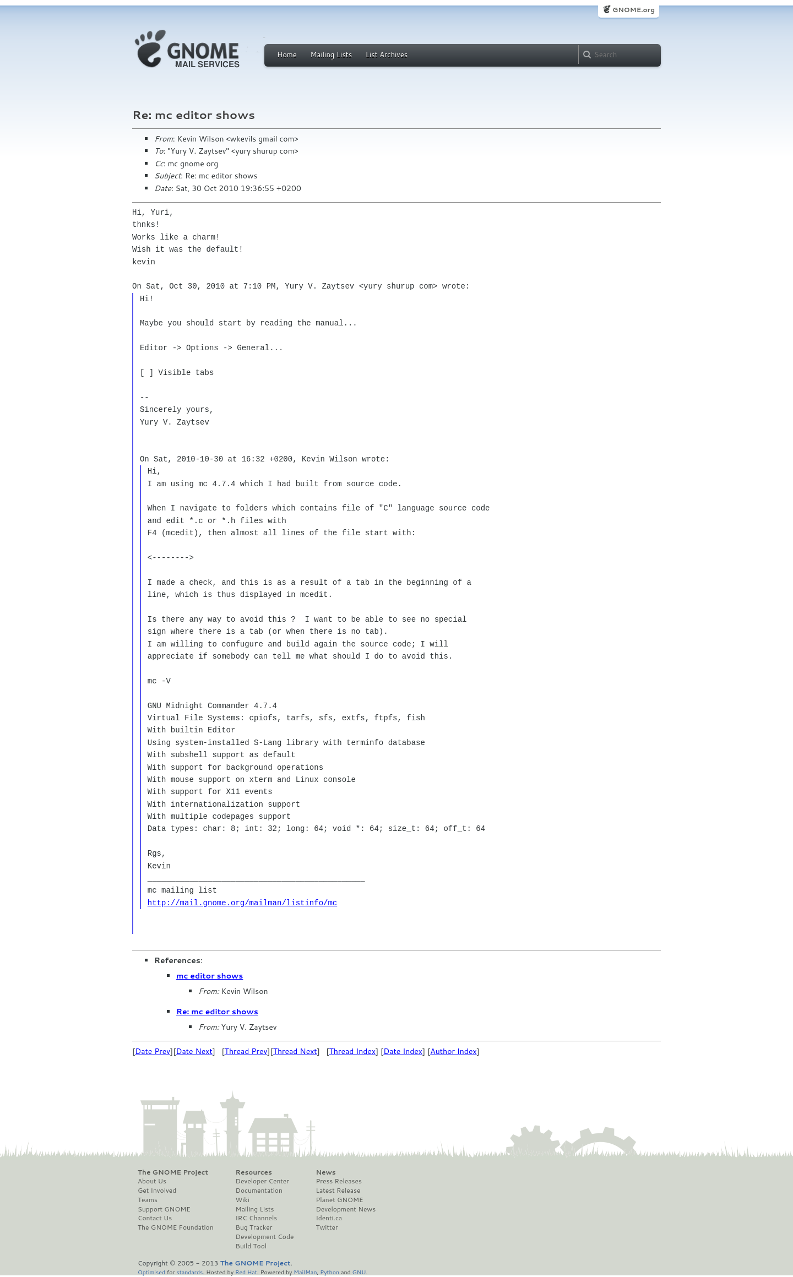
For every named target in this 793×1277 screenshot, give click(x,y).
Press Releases (338, 1181)
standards (189, 1272)
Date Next (194, 1051)
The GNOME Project (173, 1172)
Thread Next (295, 1051)
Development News (346, 1209)
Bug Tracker (254, 1227)
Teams (147, 1200)
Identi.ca (329, 1218)
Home (287, 54)
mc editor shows (209, 975)
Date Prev (152, 1051)
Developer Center (262, 1181)
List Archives (387, 54)
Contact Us (155, 1218)
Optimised (151, 1272)
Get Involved (157, 1190)
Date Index (402, 1051)
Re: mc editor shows (217, 1011)
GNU (359, 1272)
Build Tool (251, 1246)
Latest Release (338, 1190)
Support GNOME (164, 1209)
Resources (254, 1172)
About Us (152, 1181)
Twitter (327, 1227)
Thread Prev (246, 1051)
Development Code (265, 1236)
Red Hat (246, 1272)
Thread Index (352, 1051)
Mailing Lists (331, 54)
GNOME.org (633, 9)
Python (329, 1272)
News (325, 1172)
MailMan (305, 1272)
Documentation (259, 1190)
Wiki (242, 1200)
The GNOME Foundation (176, 1227)
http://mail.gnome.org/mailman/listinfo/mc (242, 903)
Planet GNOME (339, 1200)
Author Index (453, 1051)
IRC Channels (257, 1218)
